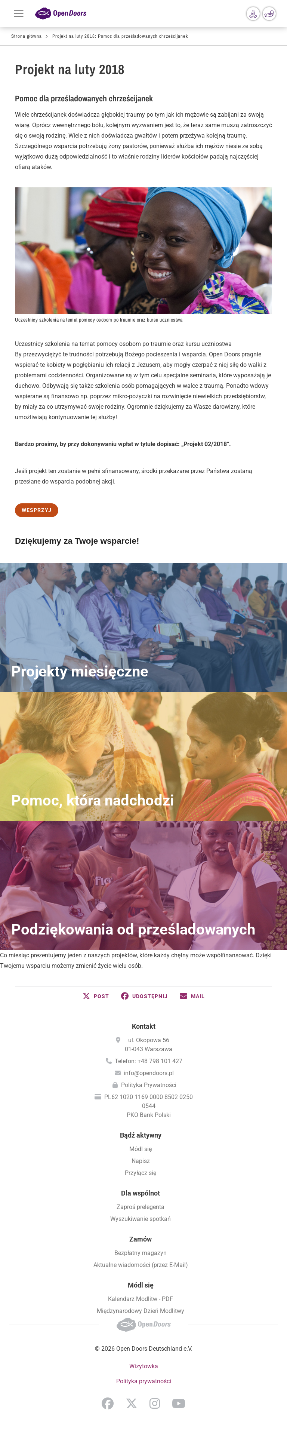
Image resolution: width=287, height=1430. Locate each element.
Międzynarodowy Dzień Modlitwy (140, 1310)
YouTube (178, 1403)
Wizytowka (143, 1366)
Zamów (140, 1239)
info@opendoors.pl (149, 1073)
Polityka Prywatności (148, 1085)
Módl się (140, 1149)
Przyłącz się (140, 1172)
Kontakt (143, 1026)
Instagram (155, 1403)
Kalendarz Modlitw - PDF (140, 1298)
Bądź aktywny (140, 1135)
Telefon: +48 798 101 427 (148, 1061)
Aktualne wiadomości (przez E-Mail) (140, 1264)
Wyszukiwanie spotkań (140, 1218)
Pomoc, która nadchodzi (92, 800)
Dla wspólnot (140, 1193)
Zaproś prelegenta (140, 1206)
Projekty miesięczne (79, 671)
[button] (96, 996)
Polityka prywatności (143, 1381)
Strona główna (26, 36)
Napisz (141, 1160)
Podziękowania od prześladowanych (133, 929)
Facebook (108, 1403)
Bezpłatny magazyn (140, 1252)
